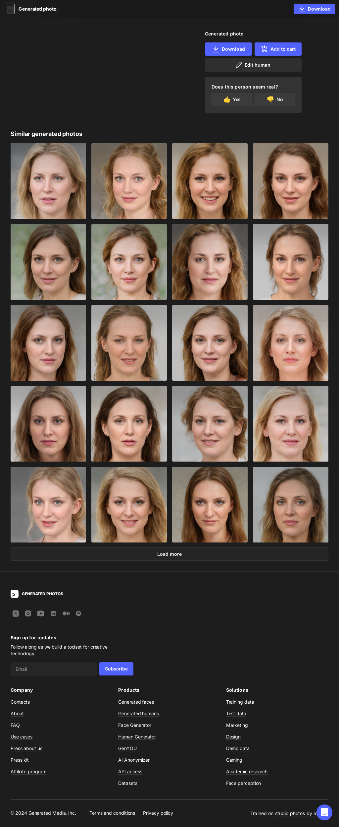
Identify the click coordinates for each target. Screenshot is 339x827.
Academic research (247, 772)
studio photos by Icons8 (301, 813)
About (17, 714)
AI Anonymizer (134, 760)
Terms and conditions (112, 813)
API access (130, 772)
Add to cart (278, 49)
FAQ (15, 725)
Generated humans (138, 714)
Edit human (252, 65)
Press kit (20, 760)
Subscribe (116, 669)
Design (233, 737)
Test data (236, 714)
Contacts (20, 702)
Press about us (26, 748)
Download (228, 49)
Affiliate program (28, 772)
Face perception (243, 783)
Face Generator (134, 725)
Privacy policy (158, 813)
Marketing (237, 725)
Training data (240, 702)
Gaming (234, 760)
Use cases (21, 737)
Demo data (238, 748)
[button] (324, 812)
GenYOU (127, 748)
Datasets (127, 783)
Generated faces (136, 702)
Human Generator (137, 737)
